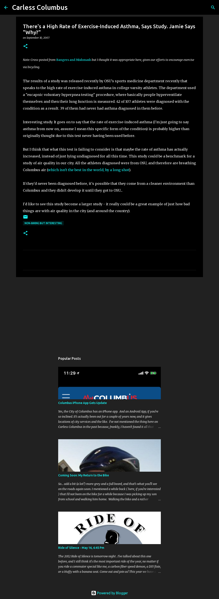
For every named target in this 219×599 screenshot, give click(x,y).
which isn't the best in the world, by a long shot (88, 170)
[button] (25, 46)
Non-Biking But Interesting (43, 223)
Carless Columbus (40, 7)
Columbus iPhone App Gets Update (82, 403)
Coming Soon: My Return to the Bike (83, 475)
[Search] (213, 7)
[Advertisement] (109, 313)
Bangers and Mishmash (73, 60)
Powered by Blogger (109, 593)
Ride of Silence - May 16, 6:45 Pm (81, 547)
